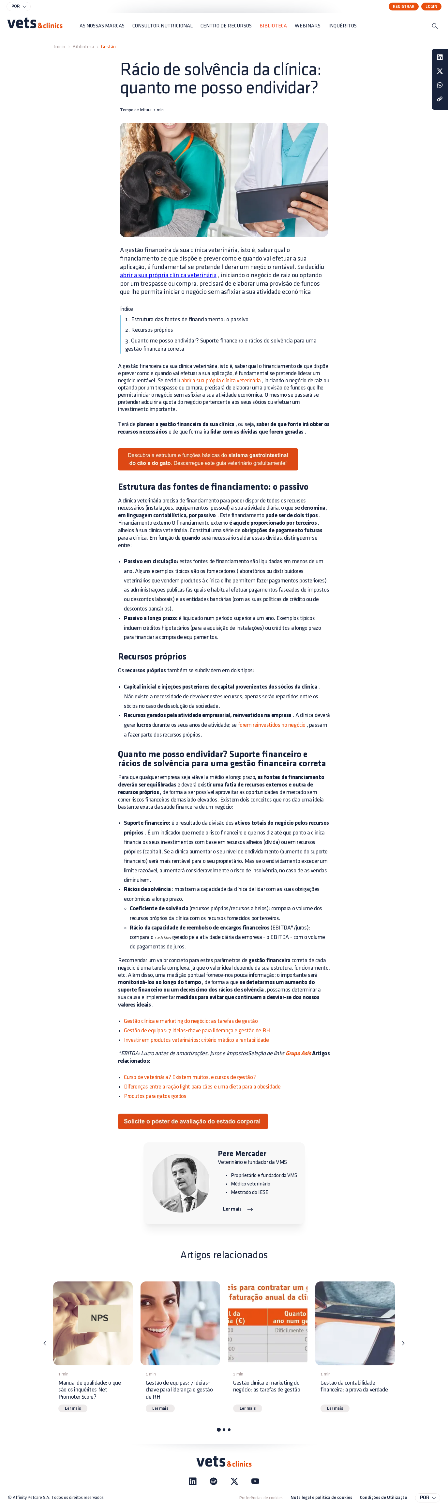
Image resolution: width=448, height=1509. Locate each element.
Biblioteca (83, 46)
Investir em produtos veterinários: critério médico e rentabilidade (196, 1040)
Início (59, 46)
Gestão (108, 46)
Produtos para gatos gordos (155, 1096)
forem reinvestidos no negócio (272, 725)
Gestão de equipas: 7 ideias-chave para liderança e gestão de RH (197, 1030)
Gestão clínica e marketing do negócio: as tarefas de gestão (191, 1021)
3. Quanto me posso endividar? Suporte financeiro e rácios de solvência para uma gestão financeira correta (221, 345)
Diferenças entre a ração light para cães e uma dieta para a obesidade (202, 1086)
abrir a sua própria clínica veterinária (168, 275)
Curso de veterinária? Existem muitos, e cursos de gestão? (190, 1077)
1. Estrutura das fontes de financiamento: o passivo (186, 319)
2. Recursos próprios (149, 330)
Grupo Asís (297, 1054)
